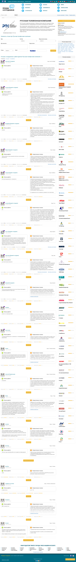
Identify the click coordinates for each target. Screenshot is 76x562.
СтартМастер (66, 332)
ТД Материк (66, 270)
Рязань (69, 48)
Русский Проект (66, 409)
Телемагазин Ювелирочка (66, 263)
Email (16, 50)
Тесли (66, 255)
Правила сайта (72, 15)
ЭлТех (66, 117)
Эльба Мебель (66, 109)
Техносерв (66, 240)
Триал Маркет (66, 201)
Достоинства (3, 43)
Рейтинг (67, 15)
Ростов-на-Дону (70, 43)
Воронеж (62, 48)
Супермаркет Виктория (66, 293)
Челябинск (70, 47)
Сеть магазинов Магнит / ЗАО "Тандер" (66, 363)
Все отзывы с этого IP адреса (52, 164)
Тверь (70, 46)
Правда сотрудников (6, 555)
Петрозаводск (70, 51)
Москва (65, 43)
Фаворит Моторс (66, 163)
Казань (73, 46)
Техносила (66, 232)
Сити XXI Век (66, 355)
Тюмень (59, 46)
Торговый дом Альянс (66, 209)
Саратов (61, 50)
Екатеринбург (32, 547)
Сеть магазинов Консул (66, 371)
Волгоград (59, 51)
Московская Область (64, 46)
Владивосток (4, 547)
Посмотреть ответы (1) (28, 460)
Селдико (66, 379)
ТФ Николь (66, 194)
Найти (16, 15)
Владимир (13, 547)
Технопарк (66, 247)
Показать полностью (34, 296)
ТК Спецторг (66, 224)
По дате (7, 58)
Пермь (59, 47)
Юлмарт (66, 70)
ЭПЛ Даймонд (66, 94)
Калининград (59, 547)
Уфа (72, 48)
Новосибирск (41, 549)
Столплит (66, 309)
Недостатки (31, 43)
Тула (73, 47)
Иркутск (59, 48)
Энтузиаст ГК (66, 102)
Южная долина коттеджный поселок (66, 86)
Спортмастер (66, 339)
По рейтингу (12, 58)
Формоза (66, 155)
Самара (66, 48)
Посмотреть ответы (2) (28, 540)
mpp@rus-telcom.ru (63, 31)
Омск (59, 50)
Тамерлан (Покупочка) (66, 286)
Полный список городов (38, 552)
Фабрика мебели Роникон (66, 171)
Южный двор (66, 78)
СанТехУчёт (66, 402)
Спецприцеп (66, 347)
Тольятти (69, 50)
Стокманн (66, 316)
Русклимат (66, 417)
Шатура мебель (66, 132)
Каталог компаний (61, 15)
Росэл (66, 440)
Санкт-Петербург (60, 43)
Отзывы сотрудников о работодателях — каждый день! (19, 1)
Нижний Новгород (33, 549)
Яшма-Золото (66, 62)
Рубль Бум (66, 432)
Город (2, 50)
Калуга (66, 47)
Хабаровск (59, 550)
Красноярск (63, 47)
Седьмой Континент (66, 386)
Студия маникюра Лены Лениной (66, 301)
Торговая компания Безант (66, 217)
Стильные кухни (66, 324)
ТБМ (66, 278)
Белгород (63, 51)
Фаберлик (66, 186)
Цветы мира (66, 148)
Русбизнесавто (66, 425)
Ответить (28, 120)
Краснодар (66, 50)
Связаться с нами (5, 559)
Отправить (53, 50)
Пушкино (59, 52)
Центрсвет (66, 140)
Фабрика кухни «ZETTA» (66, 178)
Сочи (67, 51)
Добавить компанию (70, 559)
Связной (66, 394)
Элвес (66, 125)
